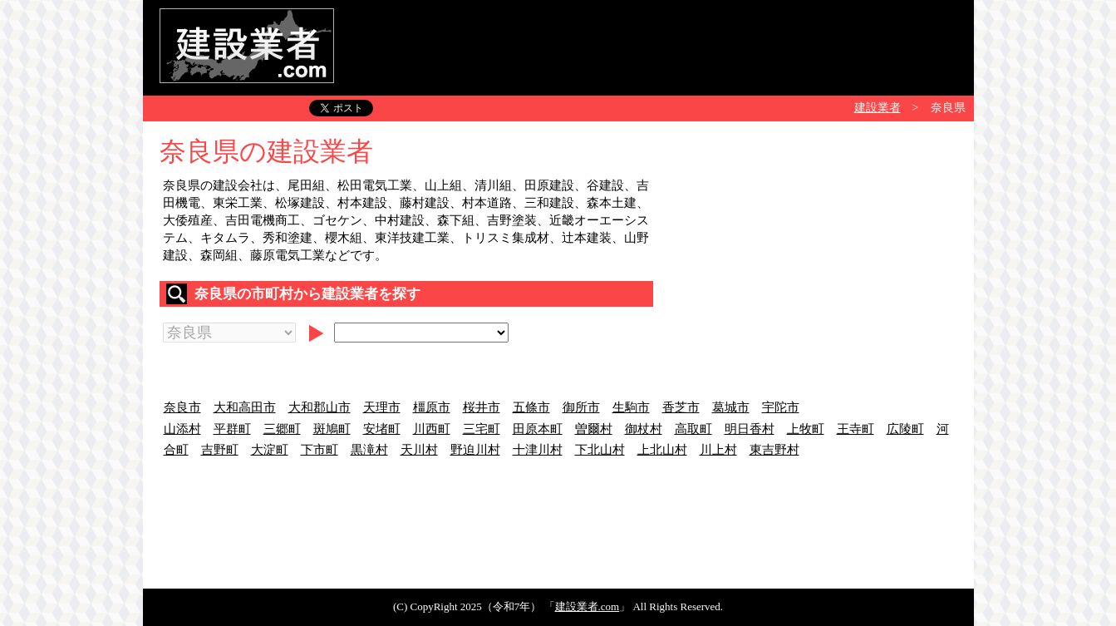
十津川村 (538, 449)
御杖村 (643, 429)
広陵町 (905, 429)
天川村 (419, 449)
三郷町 (282, 429)
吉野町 (219, 449)
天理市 (382, 407)
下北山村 (600, 449)
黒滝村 (369, 449)
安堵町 (382, 429)
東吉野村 (774, 449)
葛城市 (731, 407)
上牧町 (805, 429)
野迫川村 (475, 449)
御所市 (581, 407)
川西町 (431, 429)
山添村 (182, 429)
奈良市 (182, 407)
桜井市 (481, 407)
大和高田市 (245, 407)
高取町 (693, 429)
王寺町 (855, 429)
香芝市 (681, 407)
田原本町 (538, 429)
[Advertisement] (654, 45)
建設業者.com (587, 606)
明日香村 (749, 429)
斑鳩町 (332, 429)
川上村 (718, 449)
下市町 (319, 449)
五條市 (531, 407)
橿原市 (431, 407)
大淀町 (269, 449)
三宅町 (481, 429)
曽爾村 (593, 429)
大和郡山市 (319, 407)
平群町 (232, 429)
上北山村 (662, 449)
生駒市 (631, 407)
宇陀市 (780, 407)
